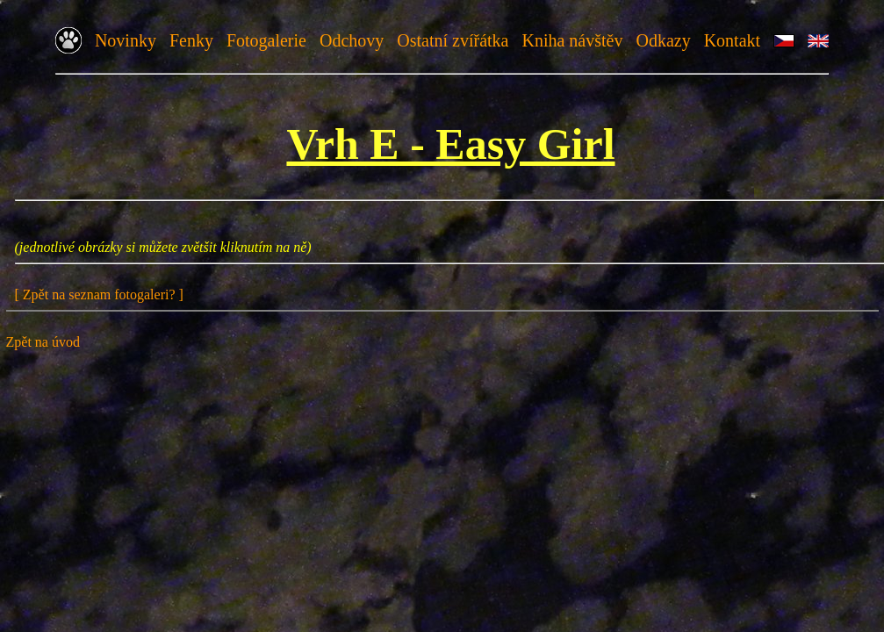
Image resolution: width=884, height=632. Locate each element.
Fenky (191, 40)
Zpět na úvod (43, 341)
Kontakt (732, 40)
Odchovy (352, 40)
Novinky (125, 40)
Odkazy (663, 40)
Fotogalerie (266, 40)
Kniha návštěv (571, 40)
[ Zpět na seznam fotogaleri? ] (99, 294)
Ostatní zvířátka (452, 40)
